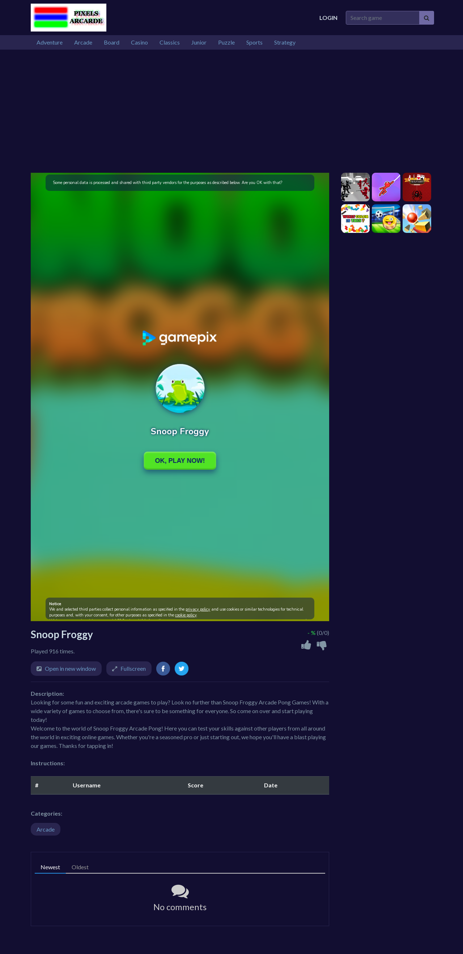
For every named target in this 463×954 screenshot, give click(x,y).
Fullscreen (133, 668)
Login (328, 17)
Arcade (46, 829)
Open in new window (70, 668)
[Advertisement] (231, 111)
